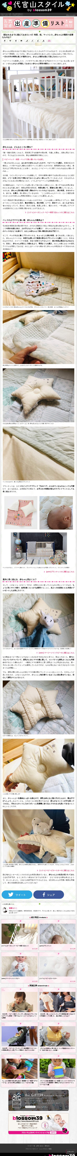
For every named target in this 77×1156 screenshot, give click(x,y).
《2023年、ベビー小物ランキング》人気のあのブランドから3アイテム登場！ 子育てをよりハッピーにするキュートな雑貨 (19, 1016)
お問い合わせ (40, 1146)
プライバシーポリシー (32, 1149)
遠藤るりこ (13, 908)
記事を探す (70, 1151)
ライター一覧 (31, 1146)
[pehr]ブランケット (46, 946)
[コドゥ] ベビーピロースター (48, 978)
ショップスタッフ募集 (45, 1149)
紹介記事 (35, 948)
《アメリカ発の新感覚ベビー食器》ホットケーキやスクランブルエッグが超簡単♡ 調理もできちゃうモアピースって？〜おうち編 (57, 1082)
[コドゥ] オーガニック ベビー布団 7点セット (15, 946)
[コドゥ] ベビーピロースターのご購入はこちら (56, 870)
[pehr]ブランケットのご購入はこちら (60, 572)
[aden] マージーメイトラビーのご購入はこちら (56, 653)
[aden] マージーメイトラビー (11, 978)
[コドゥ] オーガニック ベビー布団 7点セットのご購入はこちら (51, 212)
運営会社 (47, 1146)
